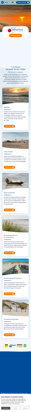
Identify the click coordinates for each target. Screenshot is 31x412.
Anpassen (16, 408)
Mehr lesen (8, 126)
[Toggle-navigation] (4, 2)
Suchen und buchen (15, 35)
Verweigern (25, 408)
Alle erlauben (5, 408)
